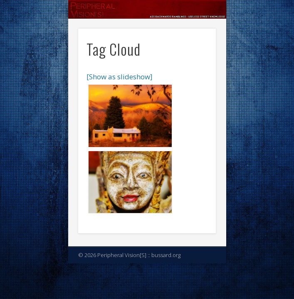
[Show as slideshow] (119, 76)
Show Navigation (195, 74)
